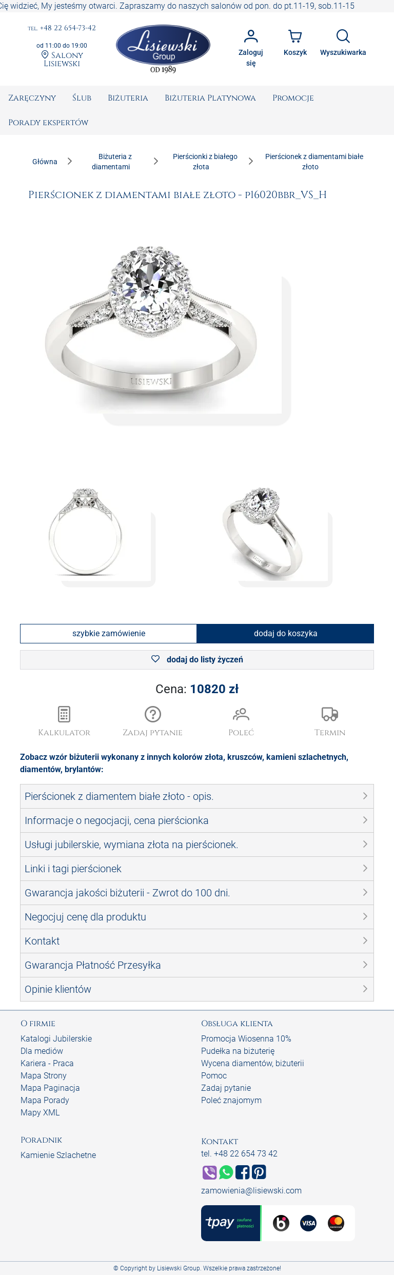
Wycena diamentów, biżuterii (252, 1063)
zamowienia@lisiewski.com (251, 1190)
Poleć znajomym (231, 1100)
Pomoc (214, 1076)
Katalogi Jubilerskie (56, 1039)
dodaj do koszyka (286, 633)
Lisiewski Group (178, 1268)
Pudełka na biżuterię (237, 1051)
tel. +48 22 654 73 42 (239, 1154)
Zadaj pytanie (226, 1088)
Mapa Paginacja (50, 1088)
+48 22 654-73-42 (62, 28)
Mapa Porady (45, 1100)
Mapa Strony (44, 1076)
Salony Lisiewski (62, 59)
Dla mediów (42, 1051)
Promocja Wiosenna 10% (246, 1039)
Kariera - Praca (47, 1063)
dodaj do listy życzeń (197, 659)
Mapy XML (40, 1112)
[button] (153, 722)
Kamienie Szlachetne (58, 1155)
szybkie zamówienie (108, 633)
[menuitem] (32, 98)
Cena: (197, 689)
